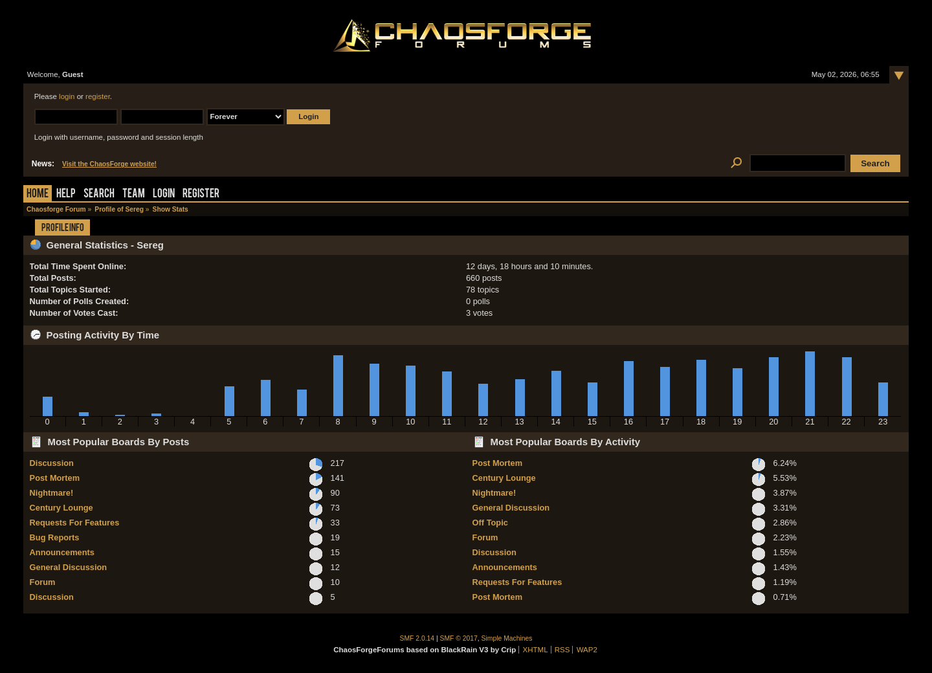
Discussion (52, 463)
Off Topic (490, 522)
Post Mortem (55, 478)
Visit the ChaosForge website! (109, 164)
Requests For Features (75, 522)
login (66, 96)
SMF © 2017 (459, 638)
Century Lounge (61, 508)
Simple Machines (507, 638)
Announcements (62, 552)
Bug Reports (55, 537)
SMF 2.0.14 (417, 638)
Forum (43, 582)
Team (133, 194)
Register (201, 194)
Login (164, 194)
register (97, 96)
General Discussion (68, 567)
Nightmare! (52, 493)
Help (66, 194)
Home (38, 194)
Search (99, 194)
